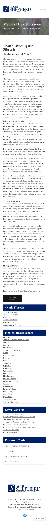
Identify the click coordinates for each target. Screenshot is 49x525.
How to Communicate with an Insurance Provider (20, 427)
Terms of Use (31, 499)
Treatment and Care (10, 320)
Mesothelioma (8, 376)
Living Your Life (8, 322)
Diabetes (6, 358)
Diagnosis (6, 317)
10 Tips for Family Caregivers (13, 414)
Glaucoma (7, 363)
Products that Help (10, 432)
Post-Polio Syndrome (11, 391)
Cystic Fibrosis (8, 355)
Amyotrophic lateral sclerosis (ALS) (16, 340)
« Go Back (12, 298)
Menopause (7, 373)
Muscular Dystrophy (10, 381)
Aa (36, 518)
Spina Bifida (7, 397)
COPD (5, 353)
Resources (15, 28)
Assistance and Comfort (11, 325)
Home (5, 28)
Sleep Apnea (7, 394)
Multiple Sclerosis (9, 379)
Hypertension (8, 368)
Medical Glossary (11, 451)
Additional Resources (11, 430)
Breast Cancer (8, 348)
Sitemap (22, 499)
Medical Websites (11, 461)
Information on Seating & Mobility (15, 424)
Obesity (6, 384)
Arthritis (6, 342)
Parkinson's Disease (10, 389)
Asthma (6, 345)
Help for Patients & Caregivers (16, 446)
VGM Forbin (29, 510)
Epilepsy (6, 360)
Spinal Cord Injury (9, 399)
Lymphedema (8, 371)
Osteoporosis (8, 386)
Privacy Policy (13, 499)
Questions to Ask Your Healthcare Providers (19, 422)
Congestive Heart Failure (12, 350)
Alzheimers (7, 337)
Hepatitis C (7, 366)
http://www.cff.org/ (10, 291)
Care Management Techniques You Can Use (19, 417)
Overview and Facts (10, 312)
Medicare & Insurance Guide (15, 456)
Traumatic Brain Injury (11, 402)
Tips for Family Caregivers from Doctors (17, 419)
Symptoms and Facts (10, 314)
